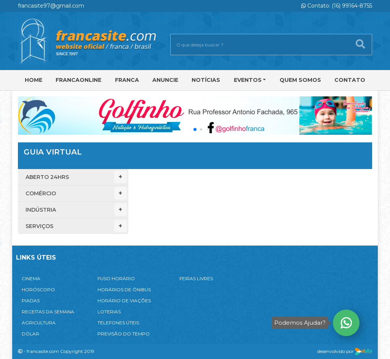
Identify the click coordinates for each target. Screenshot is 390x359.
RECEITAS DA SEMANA (48, 311)
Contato (349, 80)
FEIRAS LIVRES (196, 278)
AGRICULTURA (39, 322)
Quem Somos (300, 80)
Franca (127, 80)
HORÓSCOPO (38, 289)
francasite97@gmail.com (51, 5)
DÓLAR (30, 334)
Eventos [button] (248, 80)
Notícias (206, 80)
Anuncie (165, 80)
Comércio (76, 193)
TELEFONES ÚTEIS (118, 322)
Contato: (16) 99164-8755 (336, 5)
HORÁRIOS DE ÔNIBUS (124, 289)
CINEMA (31, 278)
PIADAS (31, 300)
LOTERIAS (109, 311)
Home (33, 80)
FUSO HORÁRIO (116, 278)
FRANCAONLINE (78, 80)
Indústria (76, 209)
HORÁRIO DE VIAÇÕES (124, 300)
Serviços (76, 226)
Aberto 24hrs (76, 177)
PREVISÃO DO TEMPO (124, 334)
